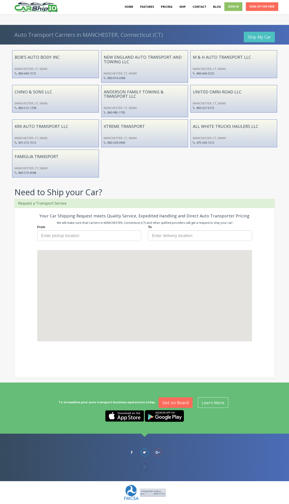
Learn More (213, 402)
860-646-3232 (205, 73)
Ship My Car (259, 37)
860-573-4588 (27, 173)
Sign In (233, 6)
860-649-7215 (27, 73)
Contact (199, 7)
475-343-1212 (205, 142)
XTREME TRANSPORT (124, 126)
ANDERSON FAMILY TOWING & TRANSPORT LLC (134, 94)
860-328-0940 (116, 142)
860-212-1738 (27, 108)
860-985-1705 (116, 112)
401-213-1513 (27, 142)
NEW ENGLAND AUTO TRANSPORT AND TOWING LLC (143, 59)
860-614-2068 (116, 78)
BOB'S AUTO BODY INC (37, 57)
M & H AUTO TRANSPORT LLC (222, 57)
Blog (217, 7)
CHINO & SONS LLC (33, 92)
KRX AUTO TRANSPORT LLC (41, 126)
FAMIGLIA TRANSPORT (36, 156)
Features (147, 7)
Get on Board (175, 402)
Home (129, 7)
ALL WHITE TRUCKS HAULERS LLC (225, 126)
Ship (182, 7)
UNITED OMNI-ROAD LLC (217, 92)
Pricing (166, 7)
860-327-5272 (205, 108)
